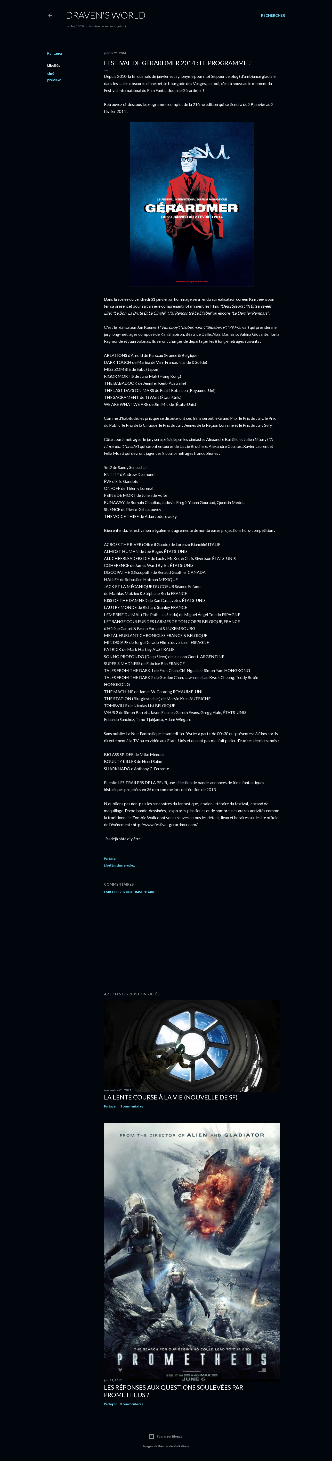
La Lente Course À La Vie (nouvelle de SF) (171, 1097)
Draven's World (105, 15)
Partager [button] (55, 53)
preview (54, 80)
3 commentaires (131, 1106)
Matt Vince (181, 1446)
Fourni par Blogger (166, 1436)
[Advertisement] (192, 943)
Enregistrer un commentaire (129, 892)
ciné (50, 73)
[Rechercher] (273, 15)
